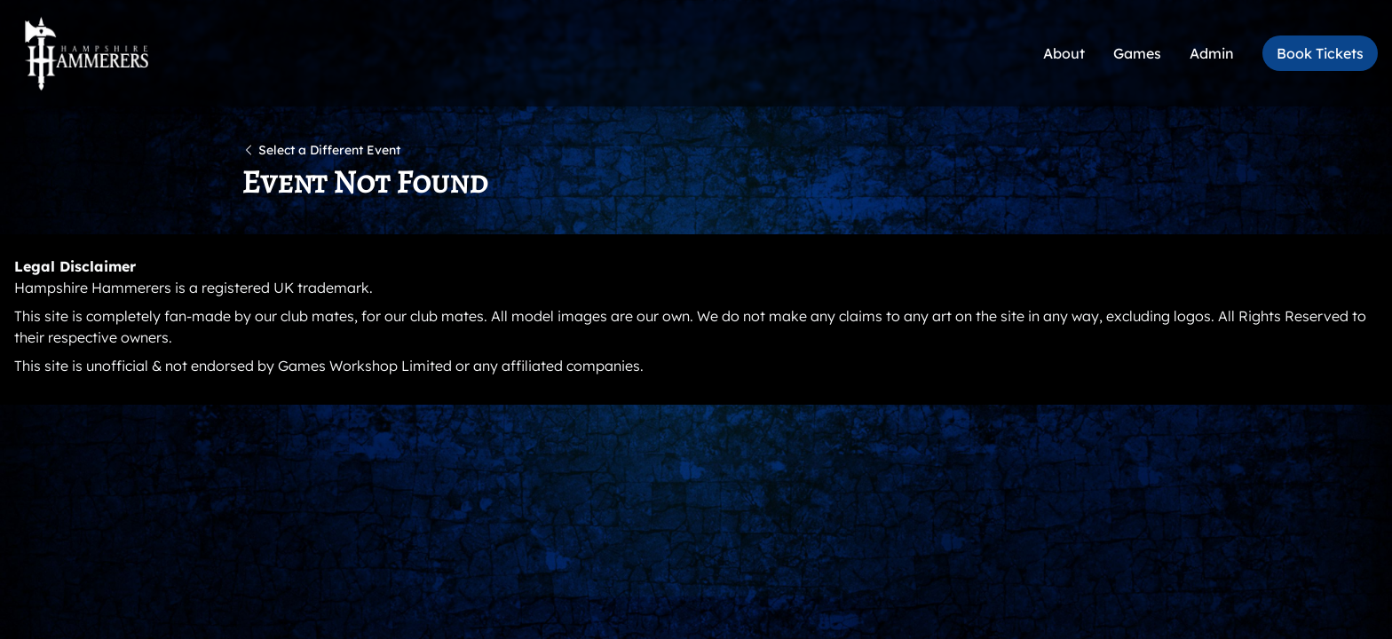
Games (1137, 53)
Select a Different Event (320, 150)
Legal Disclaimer (75, 266)
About (1064, 53)
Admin (1212, 53)
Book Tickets (1320, 53)
